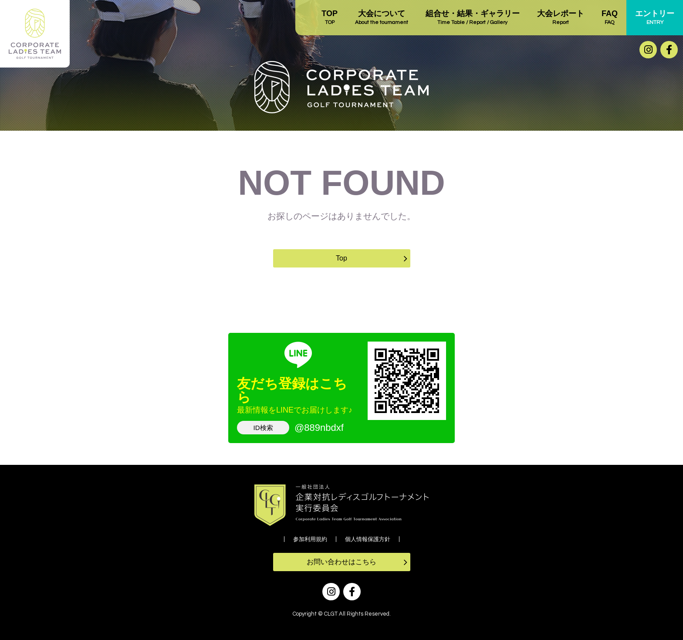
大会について (381, 18)
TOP (329, 18)
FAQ (610, 18)
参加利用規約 (310, 539)
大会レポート (560, 18)
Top (341, 258)
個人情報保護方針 (367, 539)
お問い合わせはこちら (341, 562)
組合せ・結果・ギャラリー (473, 18)
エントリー (654, 18)
